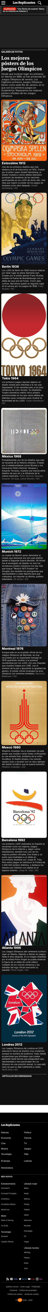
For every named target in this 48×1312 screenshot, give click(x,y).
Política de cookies (15, 1294)
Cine (3, 1143)
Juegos (27, 1149)
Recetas (27, 1226)
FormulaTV (5, 1188)
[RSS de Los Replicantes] (7, 1279)
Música (4, 1149)
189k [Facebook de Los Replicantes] (15, 1279)
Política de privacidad (27, 1290)
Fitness (27, 1258)
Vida (26, 1154)
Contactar (13, 1290)
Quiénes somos (12, 1287)
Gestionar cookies (32, 1294)
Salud (26, 1215)
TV (25, 1143)
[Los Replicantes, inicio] (24, 2)
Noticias (5, 1132)
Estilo (26, 1263)
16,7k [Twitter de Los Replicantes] (24, 1279)
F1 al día (4, 1226)
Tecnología (6, 1154)
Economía (6, 1138)
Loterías (28, 1161)
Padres (27, 1210)
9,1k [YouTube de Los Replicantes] (32, 1279)
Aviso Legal (25, 1287)
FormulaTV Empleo (9, 1194)
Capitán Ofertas (7, 1242)
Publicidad (36, 1287)
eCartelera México (8, 1204)
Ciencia (27, 1138)
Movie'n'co (5, 1210)
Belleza (27, 1199)
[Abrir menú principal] (3, 2)
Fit (25, 1236)
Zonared (4, 1236)
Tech (26, 1268)
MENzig (27, 1252)
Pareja (26, 1204)
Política (27, 1132)
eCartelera (5, 1199)
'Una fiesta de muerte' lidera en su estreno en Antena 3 (23, 9)
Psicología (28, 1231)
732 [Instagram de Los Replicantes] (40, 1279)
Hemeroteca (7, 1168)
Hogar (26, 1242)
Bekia (26, 1188)
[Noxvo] (19, 1300)
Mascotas (28, 1220)
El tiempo (5, 1161)
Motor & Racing (7, 1220)
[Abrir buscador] (39, 3)
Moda (26, 1194)
